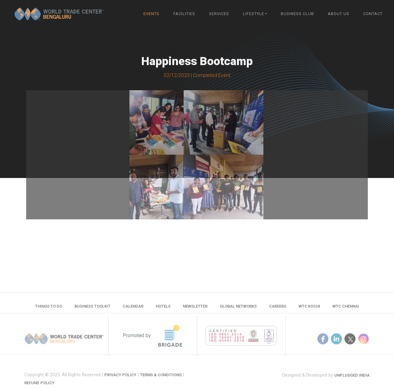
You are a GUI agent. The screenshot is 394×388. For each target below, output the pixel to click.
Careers (277, 308)
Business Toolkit (92, 308)
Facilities (184, 13)
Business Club (297, 13)
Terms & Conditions (161, 381)
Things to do (48, 308)
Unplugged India (352, 380)
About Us (338, 13)
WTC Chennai (345, 308)
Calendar (133, 308)
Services (219, 13)
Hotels (163, 308)
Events (151, 13)
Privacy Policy (120, 381)
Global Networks (238, 308)
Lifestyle (253, 13)
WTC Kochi (309, 308)
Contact (373, 13)
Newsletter (195, 308)
